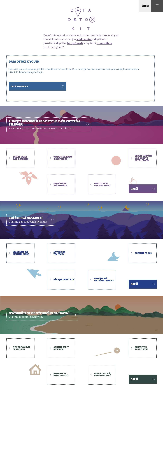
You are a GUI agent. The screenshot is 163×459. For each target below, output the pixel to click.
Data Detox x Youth (24, 61)
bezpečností (75, 43)
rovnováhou (104, 43)
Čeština (145, 6)
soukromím (84, 39)
